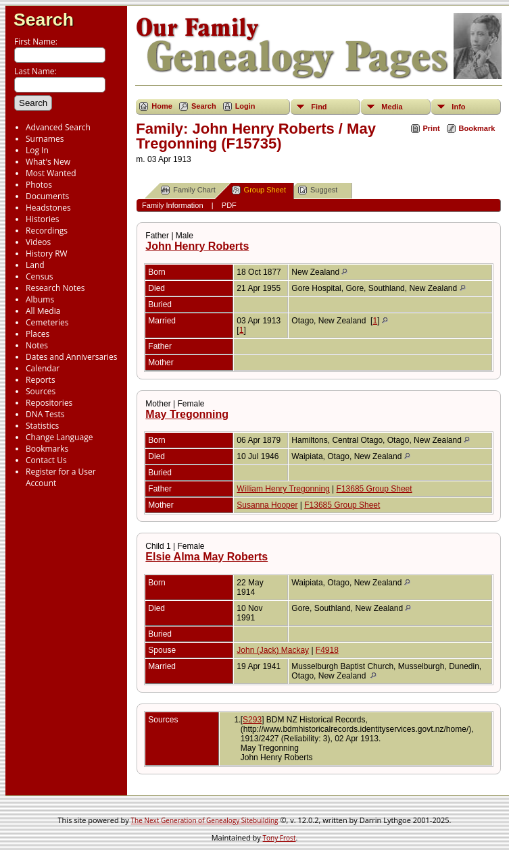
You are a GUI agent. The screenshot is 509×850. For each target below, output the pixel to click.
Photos (39, 184)
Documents (47, 196)
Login (245, 106)
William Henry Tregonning (283, 489)
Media (391, 107)
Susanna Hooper (267, 505)
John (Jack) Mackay (273, 650)
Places (37, 334)
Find (318, 107)
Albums (40, 299)
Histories (42, 219)
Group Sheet (259, 190)
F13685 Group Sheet (374, 489)
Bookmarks (47, 448)
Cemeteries (47, 322)
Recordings (47, 230)
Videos (38, 242)
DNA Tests (45, 414)
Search (44, 19)
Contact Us (46, 460)
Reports (40, 380)
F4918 (327, 650)
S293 (252, 719)
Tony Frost (279, 838)
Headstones (48, 207)
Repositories (49, 402)
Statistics (42, 425)
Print (431, 128)
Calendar (42, 368)
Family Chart (188, 190)
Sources (40, 391)
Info (458, 107)
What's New (48, 161)
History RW (47, 253)
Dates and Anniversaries (71, 357)
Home (161, 106)
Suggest (317, 190)
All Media (43, 311)
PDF (229, 205)
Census (39, 276)
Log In (37, 150)
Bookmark (477, 128)
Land (35, 265)
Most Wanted (51, 173)
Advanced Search (58, 127)
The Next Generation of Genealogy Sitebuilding (204, 820)
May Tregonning (186, 414)
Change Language (59, 437)
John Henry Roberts (197, 246)
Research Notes (55, 288)
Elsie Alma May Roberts (206, 556)
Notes (37, 345)
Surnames (45, 138)
